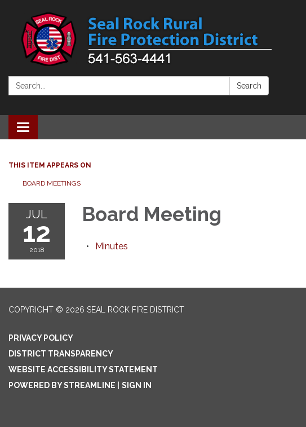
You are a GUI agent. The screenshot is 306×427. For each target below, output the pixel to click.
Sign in (137, 385)
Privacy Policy (40, 337)
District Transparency (60, 353)
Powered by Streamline (62, 385)
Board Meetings (52, 183)
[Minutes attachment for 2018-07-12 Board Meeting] (111, 246)
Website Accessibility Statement (83, 369)
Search (249, 85)
